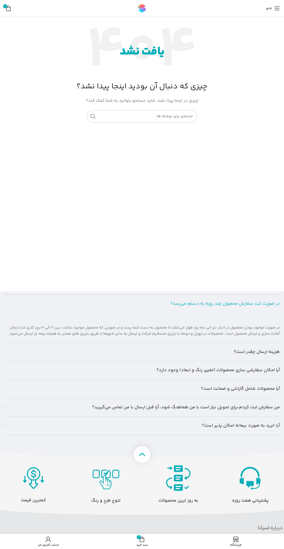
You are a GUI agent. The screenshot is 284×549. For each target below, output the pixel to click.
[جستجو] (142, 116)
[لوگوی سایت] (142, 8)
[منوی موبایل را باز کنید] (273, 8)
